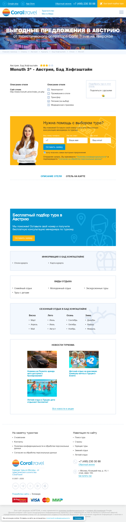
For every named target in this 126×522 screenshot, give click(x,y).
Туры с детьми (21, 292)
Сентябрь (72, 320)
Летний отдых (81, 455)
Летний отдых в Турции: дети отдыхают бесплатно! (41, 401)
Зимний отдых (81, 450)
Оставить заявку (23, 238)
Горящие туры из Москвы (23, 470)
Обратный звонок (87, 464)
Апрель (34, 324)
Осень (70, 315)
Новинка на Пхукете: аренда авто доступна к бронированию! (41, 373)
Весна (32, 315)
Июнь (52, 320)
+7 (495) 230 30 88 (84, 3)
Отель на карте (75, 176)
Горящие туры (81, 446)
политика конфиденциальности (71, 510)
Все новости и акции (63, 408)
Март (33, 320)
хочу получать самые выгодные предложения (65, 153)
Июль (52, 324)
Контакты (18, 442)
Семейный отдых (23, 288)
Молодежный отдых (60, 288)
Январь (90, 324)
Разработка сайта (20, 494)
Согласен (78, 518)
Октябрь (72, 324)
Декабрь (91, 320)
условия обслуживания (96, 510)
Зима (88, 315)
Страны (78, 442)
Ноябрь (71, 329)
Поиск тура (80, 437)
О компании (19, 437)
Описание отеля (51, 176)
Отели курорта (21, 263)
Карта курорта (56, 263)
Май (33, 329)
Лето (50, 315)
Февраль (91, 329)
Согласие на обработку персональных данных (80, 159)
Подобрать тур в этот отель (100, 85)
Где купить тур (85, 476)
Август (53, 329)
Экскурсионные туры (97, 288)
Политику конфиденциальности (91, 157)
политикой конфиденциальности (58, 518)
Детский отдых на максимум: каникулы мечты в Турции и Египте (83, 373)
